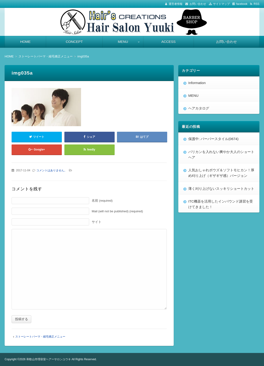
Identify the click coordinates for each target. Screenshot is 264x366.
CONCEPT (74, 42)
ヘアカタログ (198, 108)
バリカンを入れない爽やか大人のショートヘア (221, 154)
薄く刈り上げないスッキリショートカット (221, 189)
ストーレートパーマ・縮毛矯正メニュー (40, 336)
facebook (242, 4)
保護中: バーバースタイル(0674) (213, 139)
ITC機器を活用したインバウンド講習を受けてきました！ (220, 204)
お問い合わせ (197, 4)
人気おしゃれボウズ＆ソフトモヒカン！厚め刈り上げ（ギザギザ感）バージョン (221, 173)
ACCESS (168, 42)
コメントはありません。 (51, 170)
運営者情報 (175, 4)
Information (197, 83)
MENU (123, 42)
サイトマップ (221, 4)
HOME (25, 42)
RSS (256, 4)
